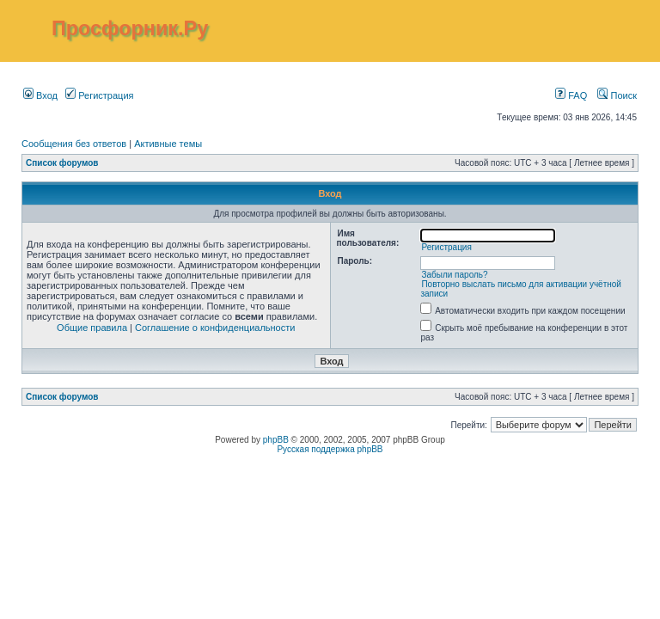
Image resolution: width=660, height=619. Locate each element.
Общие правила (92, 327)
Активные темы (168, 143)
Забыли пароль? (454, 274)
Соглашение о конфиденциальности (215, 327)
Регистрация (99, 95)
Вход (40, 95)
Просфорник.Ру (130, 28)
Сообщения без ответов (73, 143)
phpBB (276, 439)
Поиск (617, 95)
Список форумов (62, 163)
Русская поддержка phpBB (329, 449)
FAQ (571, 95)
